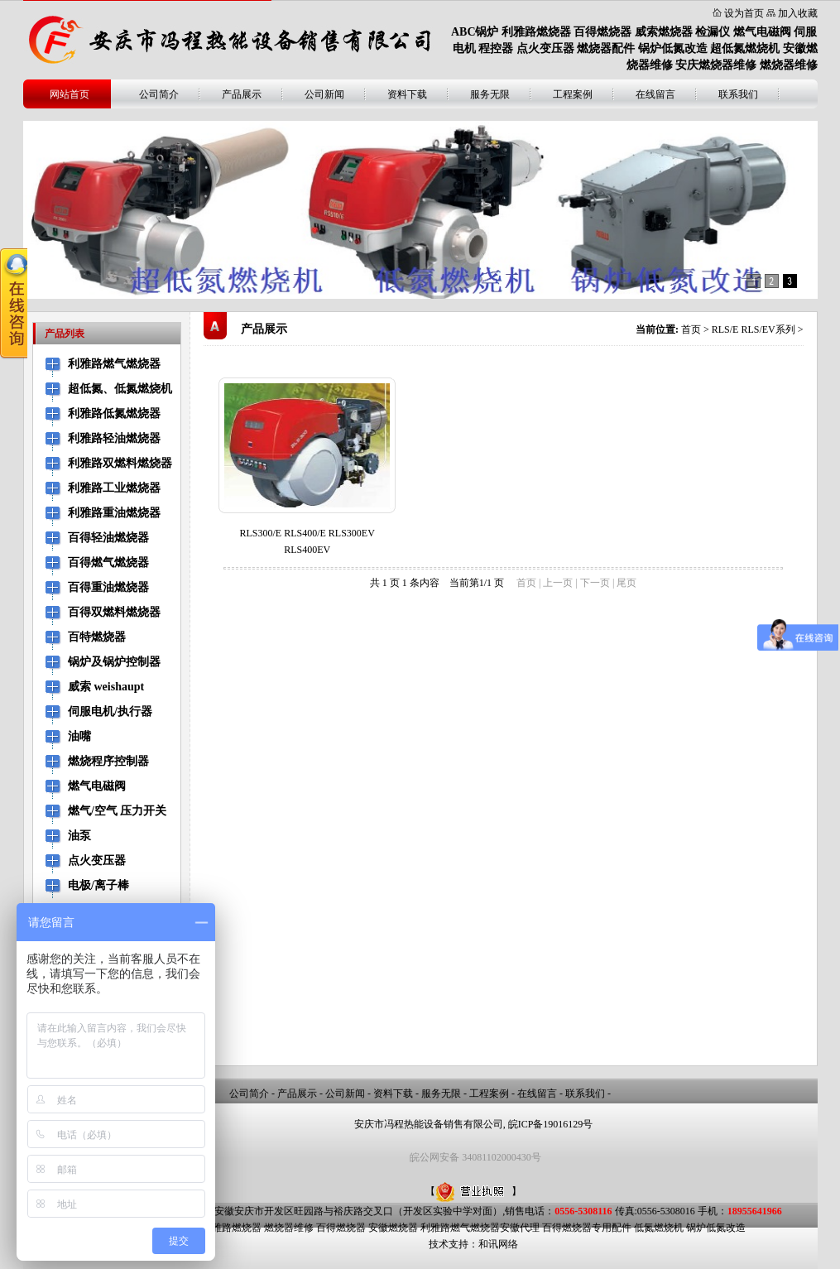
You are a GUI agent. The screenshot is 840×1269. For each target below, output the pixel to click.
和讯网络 (498, 1244)
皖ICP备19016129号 (550, 1124)
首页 (691, 329)
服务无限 (490, 94)
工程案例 (573, 94)
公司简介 (159, 94)
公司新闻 (324, 94)
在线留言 (655, 94)
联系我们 (738, 94)
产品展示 (242, 94)
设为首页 (744, 13)
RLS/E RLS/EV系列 (753, 329)
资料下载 (407, 94)
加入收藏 (798, 13)
